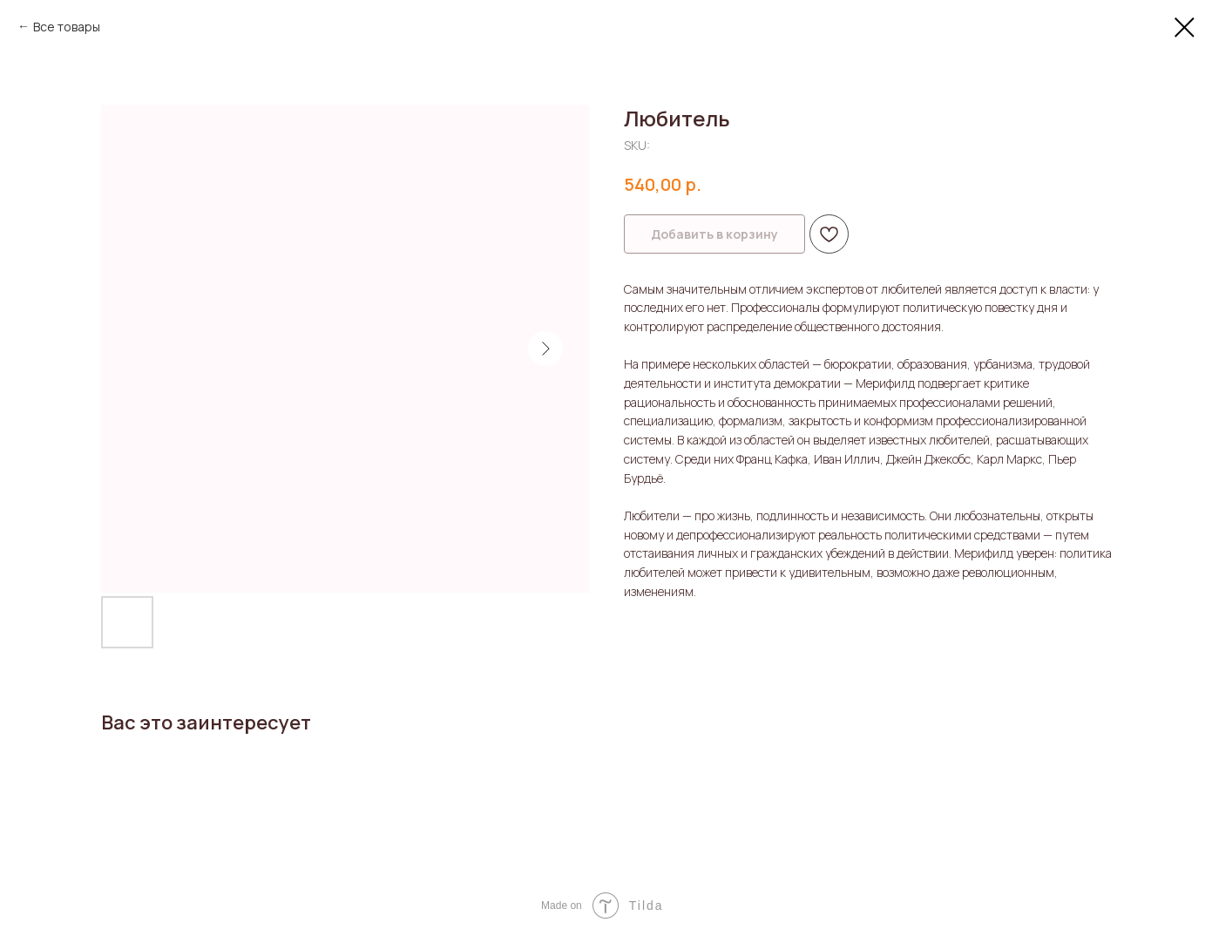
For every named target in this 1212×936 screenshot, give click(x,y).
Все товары (66, 26)
